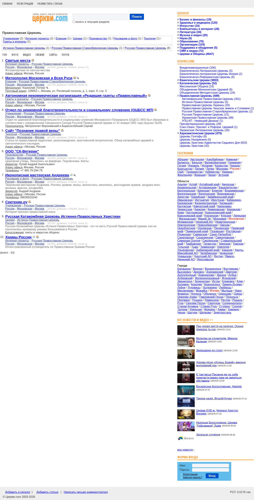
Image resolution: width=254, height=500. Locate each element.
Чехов (181, 312)
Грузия (181, 165)
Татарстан (209, 243)
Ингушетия (202, 200)
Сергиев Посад (195, 303)
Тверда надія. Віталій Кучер (214, 398)
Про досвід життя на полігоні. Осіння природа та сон (219, 328)
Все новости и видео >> (195, 319)
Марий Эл (204, 218)
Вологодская (207, 193)
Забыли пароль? (192, 477)
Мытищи (226, 290)
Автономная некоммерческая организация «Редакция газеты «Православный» (76, 95)
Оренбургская (186, 228)
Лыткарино (210, 287)
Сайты (53, 55)
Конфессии (185, 61)
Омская (224, 225)
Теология (149, 38)
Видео (27, 55)
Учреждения (11, 38)
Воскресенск (213, 268)
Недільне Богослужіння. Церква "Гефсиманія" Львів (216, 424)
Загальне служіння (208, 434)
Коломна (183, 284)
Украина (227, 171)
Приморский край (197, 231)
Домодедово (206, 275)
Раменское (212, 300)
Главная (7, 4)
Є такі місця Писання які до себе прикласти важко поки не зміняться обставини (218, 377)
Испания (207, 165)
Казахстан (221, 165)
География (185, 153)
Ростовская (233, 231)
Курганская (211, 215)
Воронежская (226, 193)
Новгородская (186, 225)
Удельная (196, 309)
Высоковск (184, 271)
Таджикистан (194, 171)
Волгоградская (186, 193)
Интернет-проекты (37, 38)
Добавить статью (47, 492)
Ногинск (196, 293)
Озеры (238, 293)
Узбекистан (212, 171)
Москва (39, 67)
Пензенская (221, 228)
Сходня (237, 306)
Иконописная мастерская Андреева (37, 175)
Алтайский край (209, 184)
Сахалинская (204, 237)
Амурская (228, 184)
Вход (212, 475)
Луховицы (194, 287)
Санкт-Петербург (220, 234)
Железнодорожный (207, 278)
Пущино (197, 300)
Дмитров (231, 271)
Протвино (183, 300)
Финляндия (184, 174)
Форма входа (187, 457)
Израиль (193, 165)
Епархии (61, 38)
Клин (240, 281)
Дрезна (221, 275)
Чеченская (226, 253)
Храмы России (18, 237)
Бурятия (217, 190)
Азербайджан (215, 159)
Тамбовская (193, 243)
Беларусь (183, 162)
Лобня (181, 287)
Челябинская (208, 253)
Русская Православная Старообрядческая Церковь (85, 48)
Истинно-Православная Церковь (24, 48)
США (180, 171)
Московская (24, 67)
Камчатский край (204, 206)
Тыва (194, 246)
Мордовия (219, 218)
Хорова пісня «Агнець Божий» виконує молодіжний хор (221, 364)
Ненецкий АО (204, 221)
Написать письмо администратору (86, 492)
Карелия (200, 209)
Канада (235, 165)
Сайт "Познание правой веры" (32, 131)
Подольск (232, 296)
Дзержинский (214, 271)
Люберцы (225, 287)
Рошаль (237, 300)
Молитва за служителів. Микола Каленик (216, 340)
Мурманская (185, 221)
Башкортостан (228, 187)
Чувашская (184, 256)
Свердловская (225, 237)
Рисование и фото (125, 38)
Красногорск (212, 284)
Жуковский (229, 278)
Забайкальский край (220, 196)
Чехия (212, 174)
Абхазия (182, 159)
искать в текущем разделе (90, 21)
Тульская (183, 246)
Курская (226, 215)
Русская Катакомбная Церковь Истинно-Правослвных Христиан (62, 216)
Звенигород (184, 281)
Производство (98, 38)
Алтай (193, 184)
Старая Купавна (187, 306)
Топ (4, 55)
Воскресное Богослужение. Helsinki (219, 386)
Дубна (232, 275)
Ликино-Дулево (232, 284)
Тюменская (207, 246)
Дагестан (183, 196)
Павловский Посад (211, 296)
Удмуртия (223, 246)
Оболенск (210, 293)
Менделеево (185, 290)
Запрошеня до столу (209, 350)
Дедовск (198, 271)
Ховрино (233, 309)
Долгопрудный (186, 275)
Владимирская (234, 190)
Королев (196, 284)
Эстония (223, 174)
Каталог (183, 13)
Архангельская (186, 187)
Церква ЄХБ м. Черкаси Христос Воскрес (217, 412)
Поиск (137, 16)
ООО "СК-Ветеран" (22, 151)
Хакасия (227, 250)
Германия (234, 162)
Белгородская (186, 190)
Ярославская (205, 259)
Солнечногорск (232, 303)
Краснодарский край (218, 212)
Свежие (40, 55)
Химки (221, 309)
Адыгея (182, 184)
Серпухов (214, 303)
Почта (65, 55)
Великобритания (215, 162)
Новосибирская (208, 225)
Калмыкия (226, 203)
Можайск (201, 290)
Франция (200, 174)
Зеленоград (202, 281)
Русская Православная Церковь (145, 48)
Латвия (199, 168)
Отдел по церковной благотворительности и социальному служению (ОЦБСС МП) (79, 110)
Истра (216, 281)
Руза (180, 303)
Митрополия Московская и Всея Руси (38, 78)
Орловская (205, 228)
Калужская (184, 206)
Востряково (230, 268)
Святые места (17, 60)
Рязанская (184, 234)
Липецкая (239, 215)
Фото (14, 55)
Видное (198, 268)
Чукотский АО (203, 256)
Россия (9, 67)
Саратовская (185, 237)
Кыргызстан (184, 168)
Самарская (200, 234)
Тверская (224, 243)
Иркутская (217, 200)
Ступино (224, 306)
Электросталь (222, 312)
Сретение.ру (16, 202)
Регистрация (25, 4)
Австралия (197, 159)
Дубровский (185, 278)
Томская (238, 243)
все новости (185, 449)
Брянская (203, 190)
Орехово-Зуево (187, 296)
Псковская (217, 231)
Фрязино (209, 309)
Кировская (233, 209)
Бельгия (197, 162)
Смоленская (210, 240)
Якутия (218, 256)
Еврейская (198, 196)
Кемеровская (216, 209)
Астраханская (207, 187)
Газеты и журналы (14, 41)
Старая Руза (208, 306)
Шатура (192, 312)
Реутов (225, 300)
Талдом (182, 309)
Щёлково (205, 312)
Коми (180, 212)
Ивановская (185, 200)
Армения (231, 159)
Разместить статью (50, 4)
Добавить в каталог (17, 492)
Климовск (228, 281)
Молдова (222, 168)
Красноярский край (189, 215)
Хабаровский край (207, 250)
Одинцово (224, 293)
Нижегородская (225, 221)
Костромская (194, 212)
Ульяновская (185, 250)
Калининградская (206, 203)
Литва (210, 168)
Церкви (77, 38)
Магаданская (187, 218)
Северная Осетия (188, 240)
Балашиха (184, 268)
